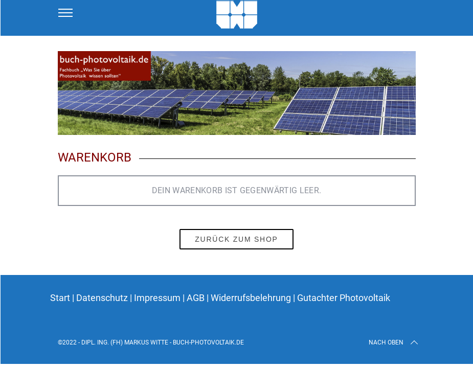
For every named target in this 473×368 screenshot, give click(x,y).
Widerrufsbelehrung (252, 297)
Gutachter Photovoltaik (343, 297)
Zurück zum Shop (236, 239)
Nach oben (394, 342)
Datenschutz (103, 297)
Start (60, 297)
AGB (197, 297)
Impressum (157, 297)
